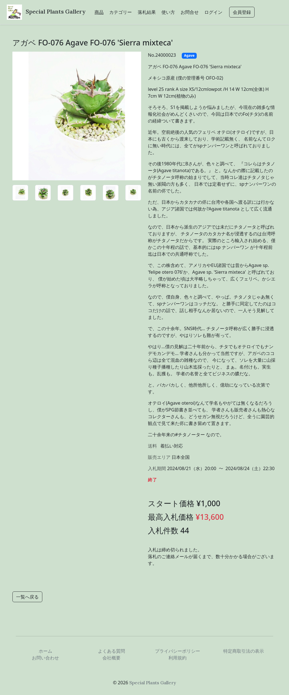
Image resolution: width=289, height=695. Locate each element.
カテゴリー (120, 12)
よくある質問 (111, 651)
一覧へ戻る (27, 597)
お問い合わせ (45, 658)
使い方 (168, 12)
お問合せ (190, 12)
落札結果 (147, 12)
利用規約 (177, 658)
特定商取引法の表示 (243, 651)
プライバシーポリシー (177, 651)
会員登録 (242, 12)
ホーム (45, 651)
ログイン (213, 12)
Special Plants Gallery (56, 11)
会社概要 (111, 658)
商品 (99, 12)
